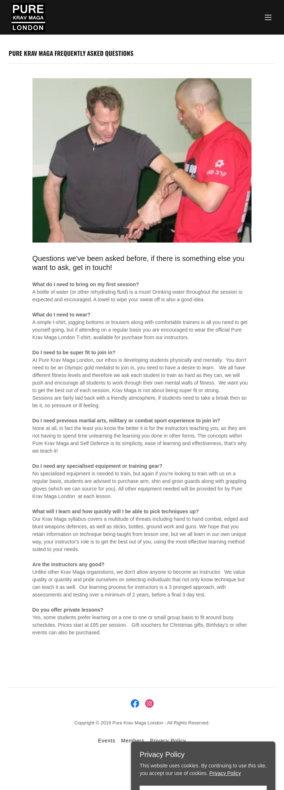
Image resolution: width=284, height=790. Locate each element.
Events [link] (106, 741)
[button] (268, 17)
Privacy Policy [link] (168, 741)
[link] (28, 17)
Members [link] (133, 741)
